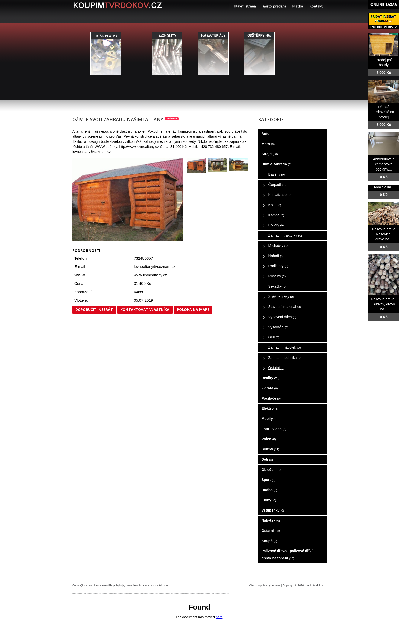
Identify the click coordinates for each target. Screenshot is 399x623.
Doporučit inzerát (94, 309)
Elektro (270, 408)
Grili (273, 337)
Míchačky (278, 246)
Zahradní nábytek (284, 347)
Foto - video (274, 429)
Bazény (276, 174)
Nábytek (271, 520)
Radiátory (278, 266)
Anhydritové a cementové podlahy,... (384, 164)
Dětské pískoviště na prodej (383, 112)
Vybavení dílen (282, 317)
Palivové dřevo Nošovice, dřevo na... (383, 234)
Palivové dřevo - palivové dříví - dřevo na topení (288, 554)
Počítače (271, 398)
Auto (268, 134)
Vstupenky (273, 510)
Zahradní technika (285, 358)
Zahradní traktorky (285, 235)
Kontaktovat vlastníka (144, 309)
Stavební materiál (284, 307)
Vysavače (278, 327)
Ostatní (276, 368)
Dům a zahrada (277, 164)
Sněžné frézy (281, 296)
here (219, 617)
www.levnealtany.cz (150, 275)
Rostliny (277, 276)
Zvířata (270, 388)
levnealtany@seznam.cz (154, 266)
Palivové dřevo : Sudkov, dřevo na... (383, 304)
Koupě (269, 541)
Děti (267, 459)
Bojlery (276, 225)
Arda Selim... (384, 187)
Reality (271, 378)
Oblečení (271, 470)
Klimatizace (279, 195)
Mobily (269, 419)
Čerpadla (278, 184)
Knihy (269, 500)
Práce (269, 439)
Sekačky (277, 286)
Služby (270, 449)
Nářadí (276, 256)
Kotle (274, 205)
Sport (269, 480)
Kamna (276, 215)
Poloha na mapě (193, 309)
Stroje (270, 154)
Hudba (269, 490)
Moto (268, 144)
